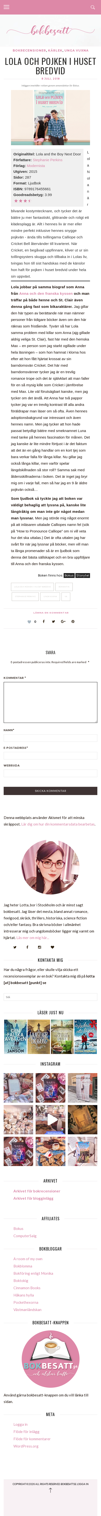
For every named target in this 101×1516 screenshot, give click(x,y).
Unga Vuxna (50, 596)
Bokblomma (22, 1266)
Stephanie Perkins (47, 160)
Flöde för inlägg (26, 1431)
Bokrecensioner (29, 50)
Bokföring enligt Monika (33, 1273)
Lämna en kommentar (51, 612)
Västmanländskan (27, 1309)
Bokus (69, 575)
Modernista (36, 166)
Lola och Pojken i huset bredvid (32, 587)
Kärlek (55, 50)
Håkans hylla (23, 1295)
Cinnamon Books (26, 1288)
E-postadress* (16, 747)
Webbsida (12, 765)
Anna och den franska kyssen (46, 293)
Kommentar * (15, 677)
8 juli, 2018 (50, 78)
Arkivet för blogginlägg (33, 1198)
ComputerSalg (25, 1236)
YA (66, 596)
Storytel (82, 575)
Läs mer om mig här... (32, 937)
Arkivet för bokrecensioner (36, 1191)
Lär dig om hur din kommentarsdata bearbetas (58, 824)
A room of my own (27, 1259)
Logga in (20, 1424)
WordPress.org (26, 1446)
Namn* (9, 730)
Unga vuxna (76, 50)
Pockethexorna (25, 1302)
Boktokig (20, 1280)
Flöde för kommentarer (32, 1439)
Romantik (64, 587)
